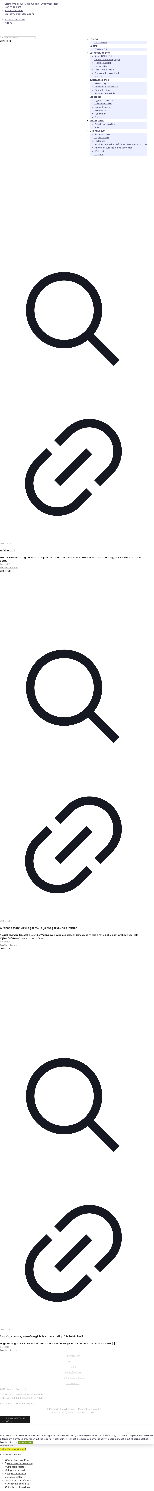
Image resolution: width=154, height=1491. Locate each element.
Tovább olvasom (9, 567)
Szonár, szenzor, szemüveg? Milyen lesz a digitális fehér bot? (41, 1336)
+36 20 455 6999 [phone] (14, 10)
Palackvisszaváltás (15, 19)
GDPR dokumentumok (73, 1377)
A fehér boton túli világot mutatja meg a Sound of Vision (38, 928)
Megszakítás (6, 1445)
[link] (37, 37)
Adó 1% (8, 22)
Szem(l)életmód (73, 1372)
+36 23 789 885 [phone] (13, 7)
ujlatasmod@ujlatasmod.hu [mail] (20, 13)
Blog (73, 1366)
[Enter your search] (20, 37)
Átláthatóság (73, 1383)
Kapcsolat (73, 1361)
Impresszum (73, 1355)
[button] (13, 1449)
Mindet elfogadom (25, 1442)
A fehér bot (7, 550)
